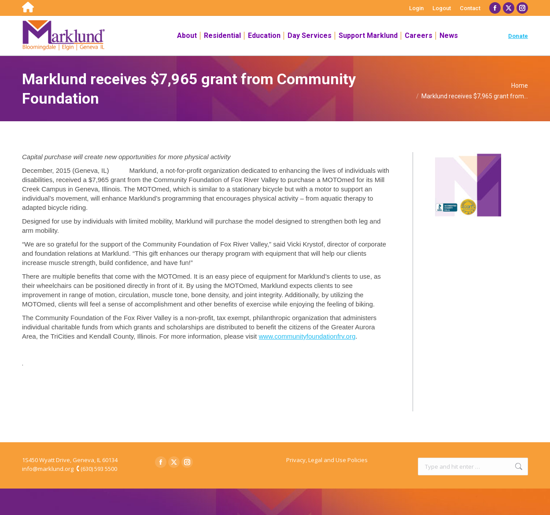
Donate (518, 36)
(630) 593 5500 (99, 469)
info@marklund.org (48, 469)
